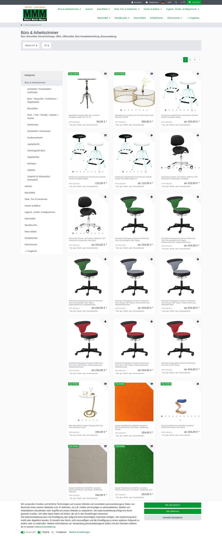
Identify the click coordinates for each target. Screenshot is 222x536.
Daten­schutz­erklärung (44, 527)
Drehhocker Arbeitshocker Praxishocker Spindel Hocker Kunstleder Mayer (179, 116)
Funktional (61, 532)
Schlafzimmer (156, 18)
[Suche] (176, 2)
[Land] (163, 2)
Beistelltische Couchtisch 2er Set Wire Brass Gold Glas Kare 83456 (134, 116)
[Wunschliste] (183, 2)
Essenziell (30, 532)
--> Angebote (193, 18)
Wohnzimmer (173, 18)
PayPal (45, 532)
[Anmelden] (137, 2)
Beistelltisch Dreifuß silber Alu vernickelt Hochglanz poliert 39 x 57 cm (84, 116)
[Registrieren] (152, 2)
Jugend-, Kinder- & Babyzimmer (181, 9)
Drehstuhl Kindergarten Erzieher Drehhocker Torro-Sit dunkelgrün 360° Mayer (132, 239)
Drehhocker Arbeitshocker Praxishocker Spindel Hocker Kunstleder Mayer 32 (133, 178)
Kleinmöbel (102, 18)
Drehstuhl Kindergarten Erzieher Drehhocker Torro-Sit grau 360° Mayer (132, 302)
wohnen (89, 9)
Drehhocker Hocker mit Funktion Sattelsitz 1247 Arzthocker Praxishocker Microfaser (87, 239)
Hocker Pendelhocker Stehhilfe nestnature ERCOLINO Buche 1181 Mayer (131, 427)
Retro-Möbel (140, 18)
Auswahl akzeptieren (173, 517)
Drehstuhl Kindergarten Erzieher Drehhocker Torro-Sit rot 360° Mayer (86, 365)
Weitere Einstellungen (79, 532)
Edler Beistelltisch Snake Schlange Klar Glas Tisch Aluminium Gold (86, 426)
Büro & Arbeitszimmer (68, 9)
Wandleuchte (121, 18)
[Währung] (169, 2)
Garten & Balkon (152, 9)
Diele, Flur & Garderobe (125, 9)
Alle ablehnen (172, 511)
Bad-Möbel (102, 9)
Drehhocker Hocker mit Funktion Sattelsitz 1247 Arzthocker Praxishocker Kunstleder (179, 178)
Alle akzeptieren (172, 505)
